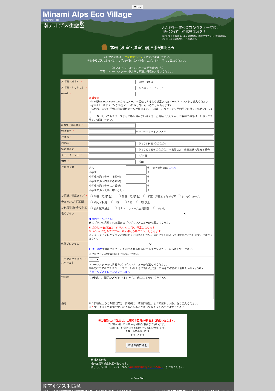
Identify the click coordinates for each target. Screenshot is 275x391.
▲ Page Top (137, 375)
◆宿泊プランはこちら (94, 215)
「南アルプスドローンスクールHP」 (102, 264)
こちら (165, 164)
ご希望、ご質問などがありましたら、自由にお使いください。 (151, 282)
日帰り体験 (87, 241)
